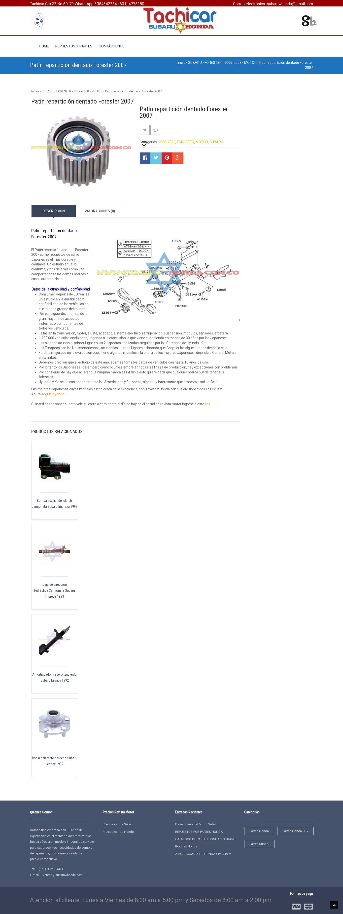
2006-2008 (232, 63)
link (207, 404)
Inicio (181, 63)
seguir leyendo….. (54, 394)
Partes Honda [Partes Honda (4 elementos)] (259, 831)
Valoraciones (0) (100, 211)
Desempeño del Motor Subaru (196, 824)
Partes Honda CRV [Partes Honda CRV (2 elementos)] (295, 831)
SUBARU (195, 63)
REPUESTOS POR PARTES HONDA (199, 832)
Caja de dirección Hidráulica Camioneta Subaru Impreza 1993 (54, 590)
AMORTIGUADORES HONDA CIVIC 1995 (203, 854)
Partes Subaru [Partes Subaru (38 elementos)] (259, 844)
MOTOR (250, 63)
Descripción (53, 211)
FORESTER (213, 63)
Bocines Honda (186, 846)
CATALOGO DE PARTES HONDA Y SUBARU (205, 839)
